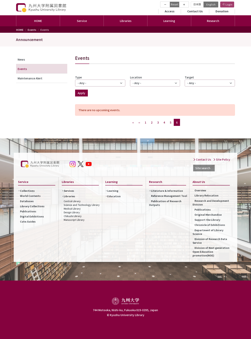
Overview (200, 190)
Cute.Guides (28, 221)
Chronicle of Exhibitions (210, 225)
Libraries (69, 196)
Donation (222, 11)
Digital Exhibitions (32, 216)
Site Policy (221, 159)
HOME (38, 21)
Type (78, 77)
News (21, 59)
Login (229, 4)
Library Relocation (206, 195)
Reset (174, 4)
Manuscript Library (74, 219)
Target (189, 77)
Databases (27, 201)
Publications (28, 211)
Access (170, 11)
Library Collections (32, 206)
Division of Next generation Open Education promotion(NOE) (211, 251)
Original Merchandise (208, 214)
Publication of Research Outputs (165, 203)
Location (136, 77)
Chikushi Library (73, 216)
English (211, 4)
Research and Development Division (211, 202)
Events (32, 30)
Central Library (72, 201)
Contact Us (195, 11)
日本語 (197, 4)
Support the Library (207, 220)
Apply (81, 93)
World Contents (30, 196)
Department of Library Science (208, 232)
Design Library (72, 212)
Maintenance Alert (30, 78)
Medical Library (72, 208)
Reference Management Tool (169, 196)
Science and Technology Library (82, 204)
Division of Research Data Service (210, 240)
